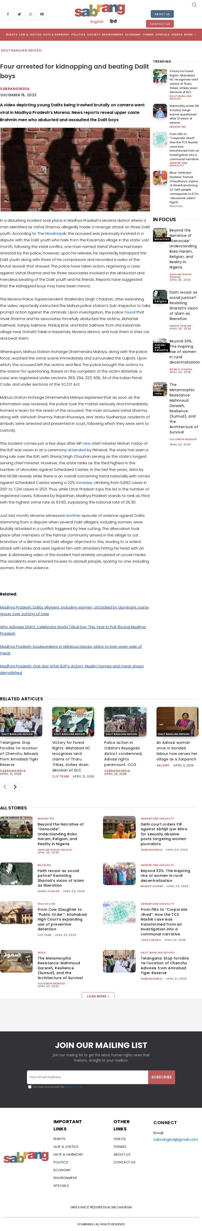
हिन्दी (113, 21)
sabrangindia (14, 88)
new (87, 443)
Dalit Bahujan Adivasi (21, 50)
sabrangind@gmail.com (176, 1139)
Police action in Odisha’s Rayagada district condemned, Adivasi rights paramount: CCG (123, 753)
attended (77, 449)
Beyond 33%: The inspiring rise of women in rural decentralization (185, 350)
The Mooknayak (51, 233)
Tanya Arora (151, 940)
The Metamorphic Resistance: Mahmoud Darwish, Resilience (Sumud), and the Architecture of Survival (184, 407)
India (158, 392)
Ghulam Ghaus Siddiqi (181, 274)
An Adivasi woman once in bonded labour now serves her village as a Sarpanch (177, 751)
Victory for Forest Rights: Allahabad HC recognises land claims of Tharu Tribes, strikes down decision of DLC (184, 81)
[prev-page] (4, 787)
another (73, 515)
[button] (193, 4)
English (97, 21)
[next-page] (15, 787)
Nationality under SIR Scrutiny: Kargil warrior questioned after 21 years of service (184, 114)
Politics (176, 205)
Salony (163, 765)
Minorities (178, 126)
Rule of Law (46, 904)
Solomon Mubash (183, 438)
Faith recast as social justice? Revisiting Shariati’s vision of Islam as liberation (184, 304)
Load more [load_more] (98, 996)
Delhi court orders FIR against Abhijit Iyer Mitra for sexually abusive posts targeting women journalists (164, 834)
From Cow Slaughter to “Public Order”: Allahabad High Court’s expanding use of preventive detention (62, 919)
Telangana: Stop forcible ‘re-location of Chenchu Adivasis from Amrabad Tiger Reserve (19, 753)
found (129, 312)
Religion (161, 300)
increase (84, 482)
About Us (162, 14)
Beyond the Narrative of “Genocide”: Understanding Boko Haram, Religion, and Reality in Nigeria (183, 247)
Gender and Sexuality (179, 163)
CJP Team (60, 776)
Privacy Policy (73, 1087)
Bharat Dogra (181, 368)
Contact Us (160, 24)
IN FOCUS (164, 218)
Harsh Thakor (180, 325)
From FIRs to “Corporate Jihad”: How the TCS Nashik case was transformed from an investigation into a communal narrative (164, 922)
